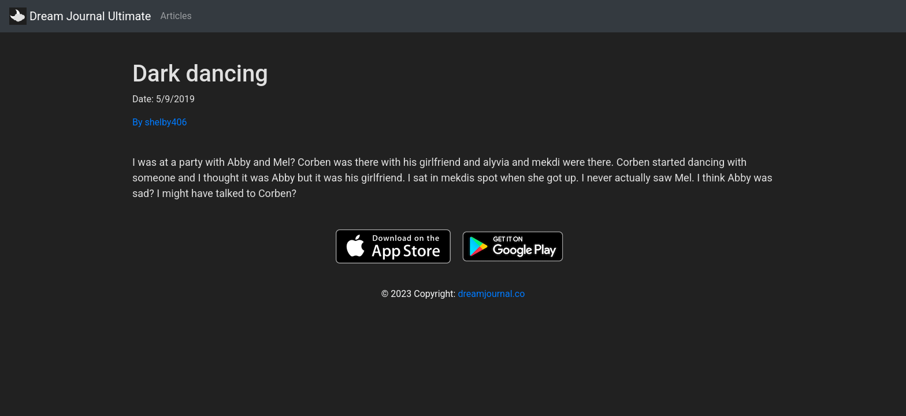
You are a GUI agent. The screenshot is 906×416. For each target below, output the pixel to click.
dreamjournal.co (491, 293)
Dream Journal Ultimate (80, 16)
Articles (175, 15)
